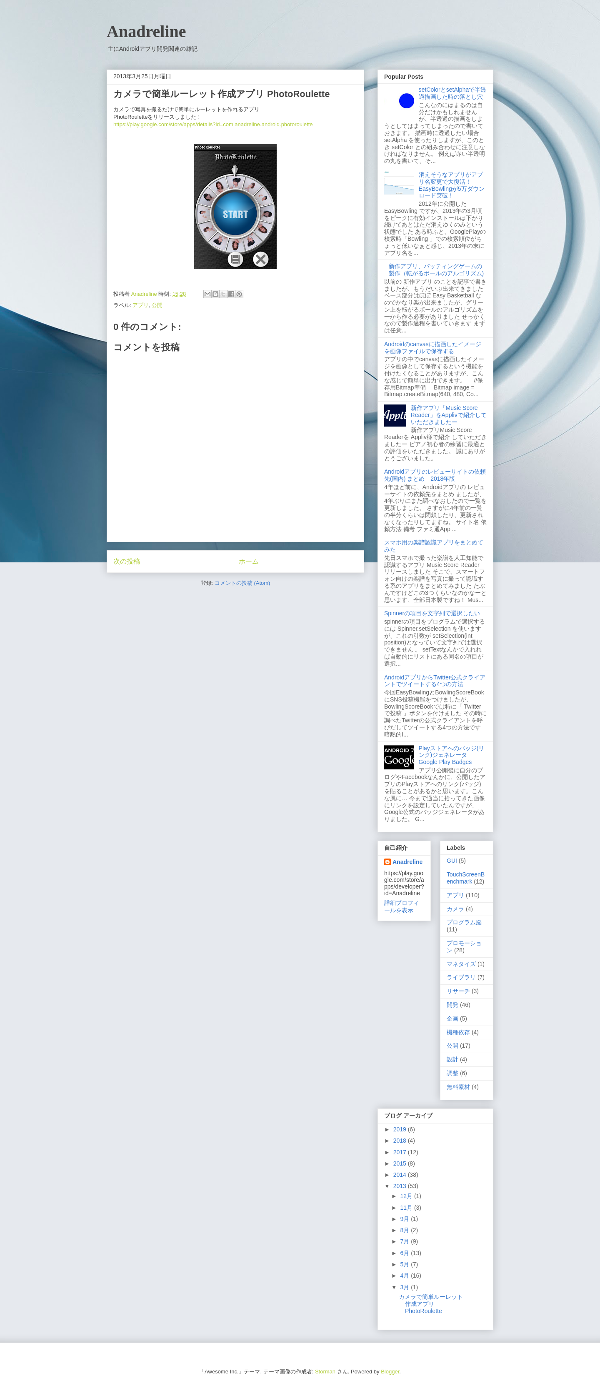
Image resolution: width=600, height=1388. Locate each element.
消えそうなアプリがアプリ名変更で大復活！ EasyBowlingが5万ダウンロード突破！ (452, 185)
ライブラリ (461, 977)
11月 (407, 1207)
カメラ (455, 909)
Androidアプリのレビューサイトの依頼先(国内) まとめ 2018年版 (435, 475)
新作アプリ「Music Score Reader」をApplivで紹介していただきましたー (449, 414)
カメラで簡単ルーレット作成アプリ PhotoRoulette (431, 1303)
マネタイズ (461, 964)
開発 (452, 1004)
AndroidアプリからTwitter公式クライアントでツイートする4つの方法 (434, 681)
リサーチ (458, 991)
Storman (325, 1371)
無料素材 (458, 1086)
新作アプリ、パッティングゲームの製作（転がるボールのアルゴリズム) (436, 270)
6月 (405, 1253)
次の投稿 (126, 561)
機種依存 (458, 1032)
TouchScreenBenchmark (466, 878)
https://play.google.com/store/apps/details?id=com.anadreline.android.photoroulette (213, 124)
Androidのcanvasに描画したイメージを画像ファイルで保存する (432, 347)
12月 (407, 1196)
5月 (405, 1264)
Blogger (390, 1371)
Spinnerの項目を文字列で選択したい (432, 613)
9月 (405, 1219)
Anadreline (146, 31)
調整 (452, 1073)
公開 (157, 305)
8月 (405, 1230)
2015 (400, 1163)
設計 (452, 1059)
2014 (400, 1174)
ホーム (249, 561)
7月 (405, 1241)
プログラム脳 (464, 922)
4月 (405, 1275)
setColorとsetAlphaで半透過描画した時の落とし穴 (453, 93)
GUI (452, 860)
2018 (400, 1140)
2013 (400, 1186)
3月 (405, 1287)
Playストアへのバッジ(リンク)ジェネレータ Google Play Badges (452, 755)
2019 (400, 1129)
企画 (452, 1018)
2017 (400, 1152)
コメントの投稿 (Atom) (242, 583)
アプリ (140, 305)
